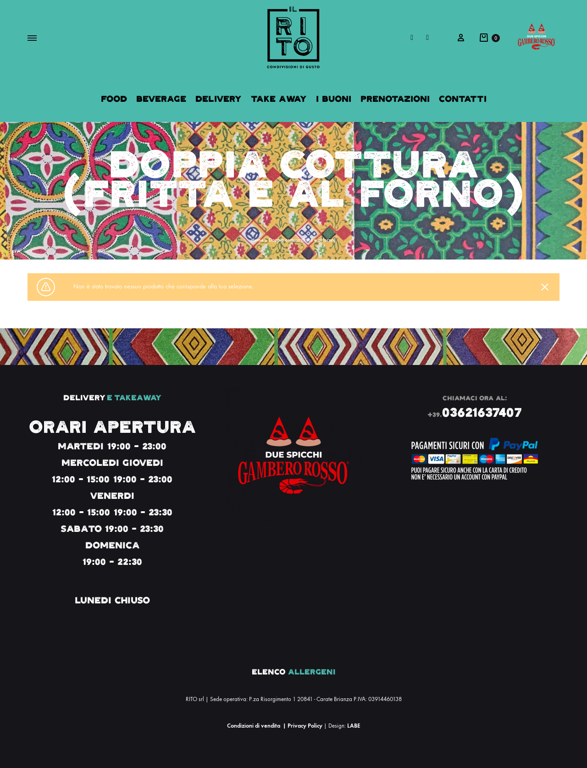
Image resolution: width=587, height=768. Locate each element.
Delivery (218, 99)
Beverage (161, 99)
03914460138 (385, 699)
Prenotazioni (395, 99)
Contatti (463, 99)
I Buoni (333, 99)
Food (114, 99)
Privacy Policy (305, 725)
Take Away (279, 99)
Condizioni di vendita (253, 725)
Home (257, 240)
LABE (353, 725)
